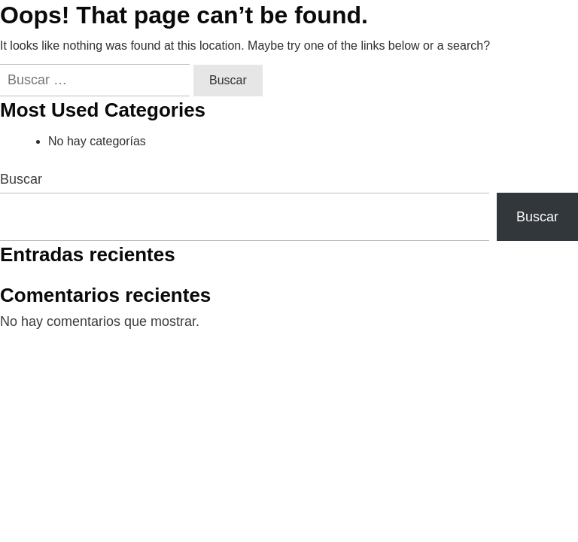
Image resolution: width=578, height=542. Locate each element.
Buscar (21, 179)
